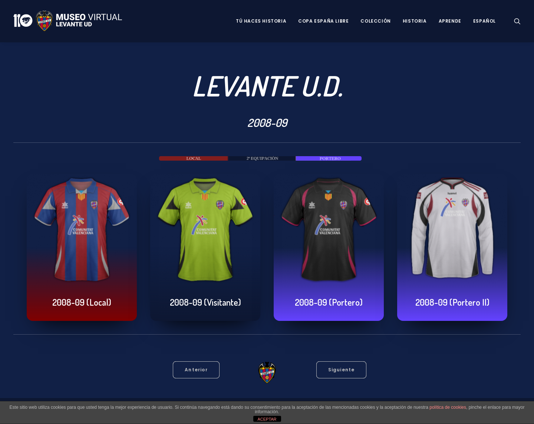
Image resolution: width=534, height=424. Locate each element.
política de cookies (447, 407)
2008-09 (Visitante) (205, 302)
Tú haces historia (261, 21)
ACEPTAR (266, 419)
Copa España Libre (323, 21)
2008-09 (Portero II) (452, 302)
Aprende (450, 21)
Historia (415, 21)
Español (484, 21)
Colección (375, 21)
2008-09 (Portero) (329, 302)
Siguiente (341, 370)
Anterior (196, 370)
